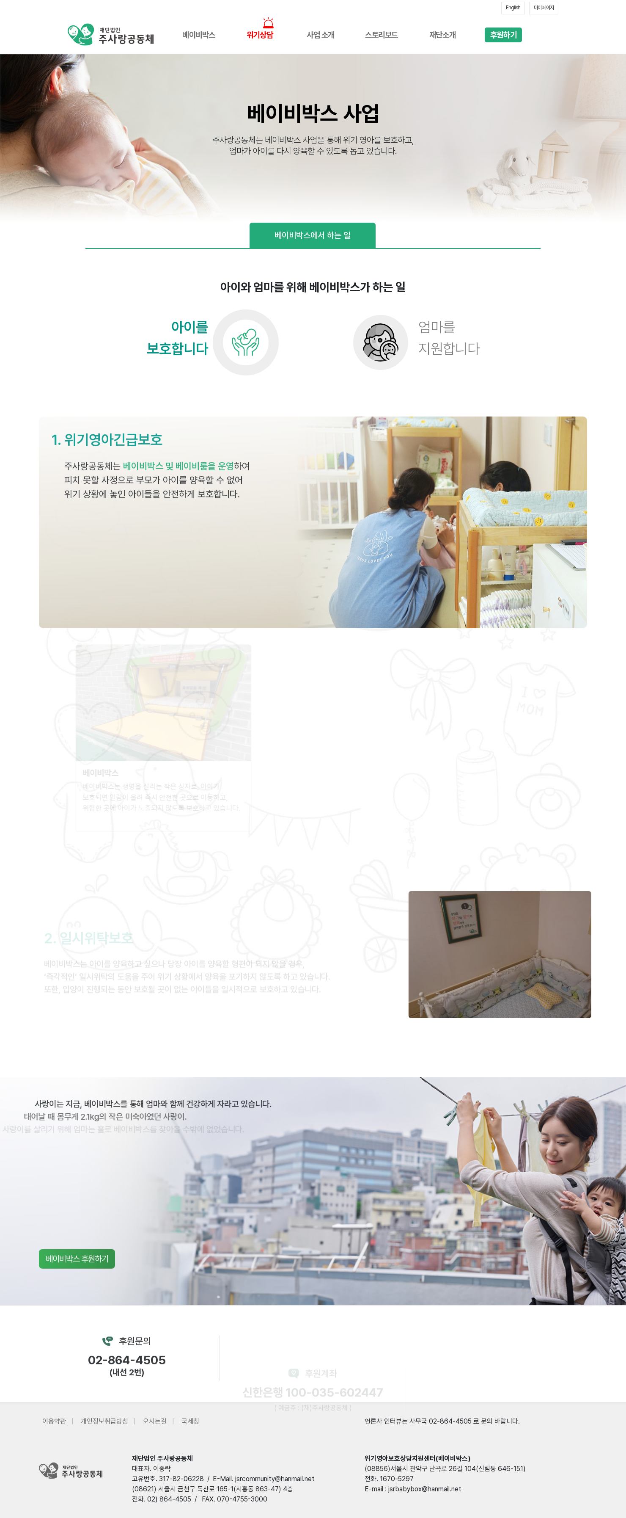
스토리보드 (381, 35)
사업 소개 (321, 35)
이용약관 (54, 1421)
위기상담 (260, 35)
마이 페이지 (544, 8)
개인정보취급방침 (104, 1421)
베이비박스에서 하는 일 (313, 235)
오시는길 (155, 1421)
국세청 (190, 1421)
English (513, 8)
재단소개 (442, 35)
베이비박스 (198, 35)
